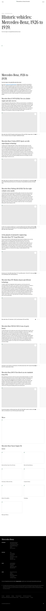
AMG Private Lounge (13, 566)
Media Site (11, 574)
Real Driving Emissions (13, 575)
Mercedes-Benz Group (13, 572)
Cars (10, 552)
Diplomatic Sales (12, 559)
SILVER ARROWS (12, 563)
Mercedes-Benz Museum (14, 542)
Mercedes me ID (12, 567)
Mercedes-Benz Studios (13, 543)
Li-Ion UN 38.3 (12, 576)
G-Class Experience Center (14, 544)
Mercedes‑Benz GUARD (13, 556)
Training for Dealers (13, 577)
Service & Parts (12, 553)
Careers (11, 573)
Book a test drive (12, 548)
